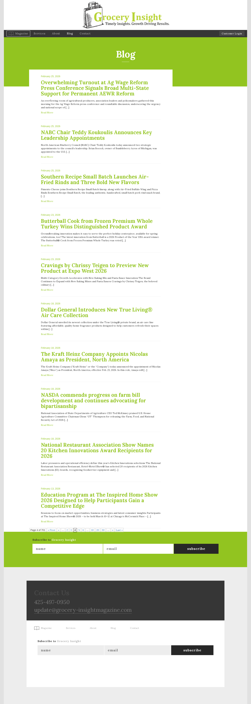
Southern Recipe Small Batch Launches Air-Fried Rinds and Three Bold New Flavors (95, 179)
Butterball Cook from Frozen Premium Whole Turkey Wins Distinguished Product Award (97, 224)
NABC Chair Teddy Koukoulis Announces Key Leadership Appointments (96, 135)
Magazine (21, 33)
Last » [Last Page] (119, 530)
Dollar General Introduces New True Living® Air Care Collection (96, 312)
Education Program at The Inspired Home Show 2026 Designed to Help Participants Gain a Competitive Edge (99, 500)
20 (97, 530)
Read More (47, 112)
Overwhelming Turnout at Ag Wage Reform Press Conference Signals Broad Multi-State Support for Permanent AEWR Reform (95, 88)
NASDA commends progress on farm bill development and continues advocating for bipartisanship (93, 400)
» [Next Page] (112, 530)
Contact (85, 33)
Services (39, 33)
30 (103, 530)
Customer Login (232, 33)
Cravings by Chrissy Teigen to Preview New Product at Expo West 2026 (95, 268)
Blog (70, 33)
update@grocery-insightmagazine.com (83, 609)
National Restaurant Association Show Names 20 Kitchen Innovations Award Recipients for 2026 (97, 450)
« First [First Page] (51, 530)
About (56, 33)
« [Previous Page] (58, 530)
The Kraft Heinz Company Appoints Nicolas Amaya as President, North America (94, 357)
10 (92, 530)
